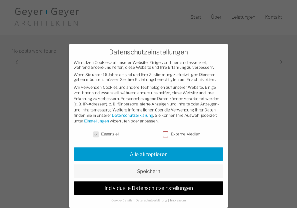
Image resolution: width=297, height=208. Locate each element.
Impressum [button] (178, 195)
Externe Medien (181, 128)
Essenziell (106, 128)
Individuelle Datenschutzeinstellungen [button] (148, 183)
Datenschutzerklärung (132, 109)
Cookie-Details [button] (122, 195)
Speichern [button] (148, 166)
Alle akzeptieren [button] (149, 149)
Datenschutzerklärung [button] (152, 195)
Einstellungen (96, 115)
